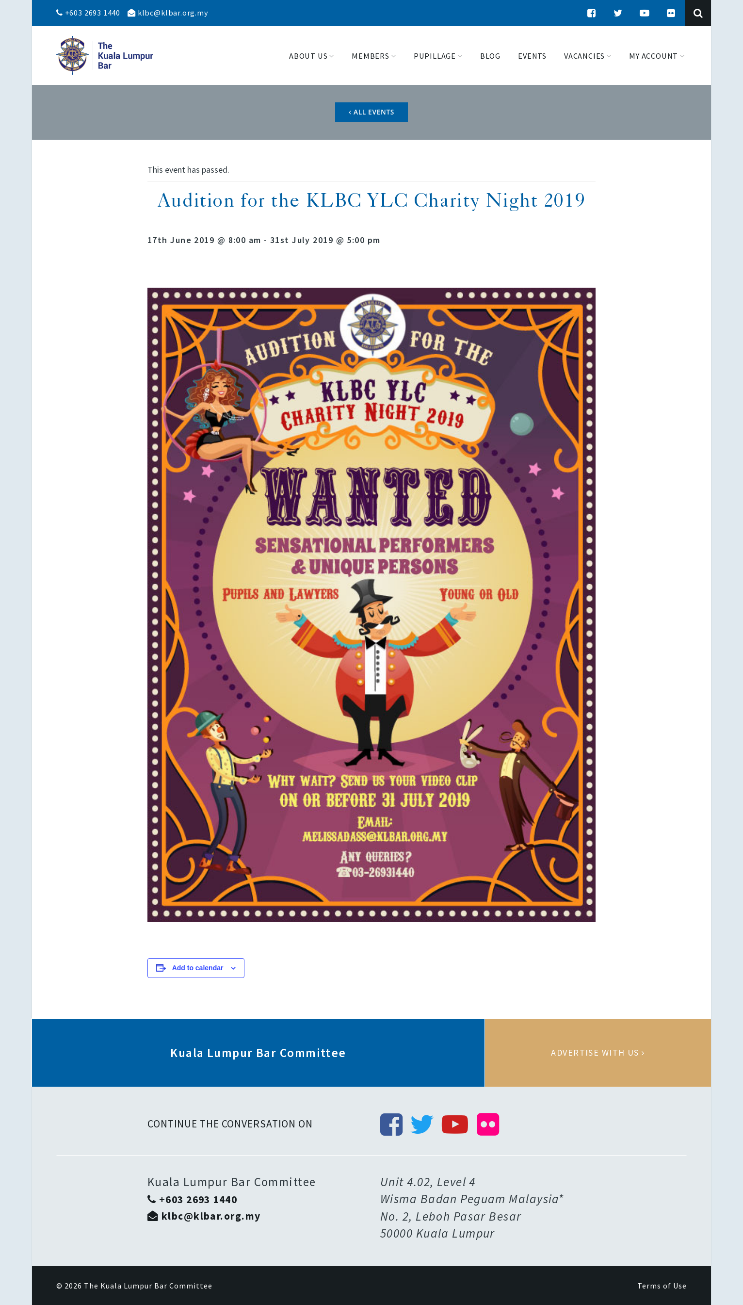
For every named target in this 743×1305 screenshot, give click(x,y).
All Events (371, 111)
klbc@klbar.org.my (168, 12)
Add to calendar (198, 968)
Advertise (598, 1053)
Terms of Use (662, 1285)
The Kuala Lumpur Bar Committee (148, 1285)
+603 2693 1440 (88, 12)
